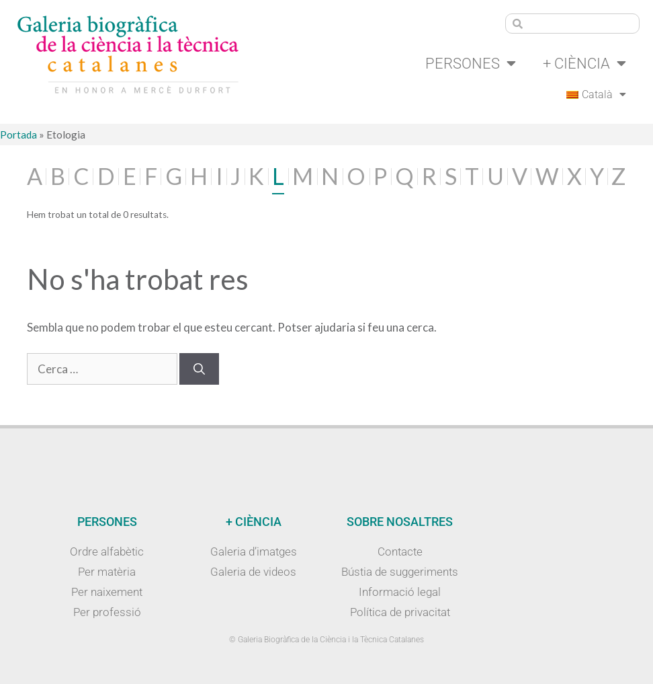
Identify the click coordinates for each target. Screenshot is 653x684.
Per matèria (107, 571)
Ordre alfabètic (107, 551)
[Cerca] (199, 369)
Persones (470, 63)
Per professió (107, 612)
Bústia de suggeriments (399, 571)
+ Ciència (584, 63)
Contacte (400, 551)
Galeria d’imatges (253, 551)
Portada (18, 134)
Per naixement (106, 592)
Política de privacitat (400, 612)
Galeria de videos (253, 571)
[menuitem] (596, 94)
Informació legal (400, 592)
